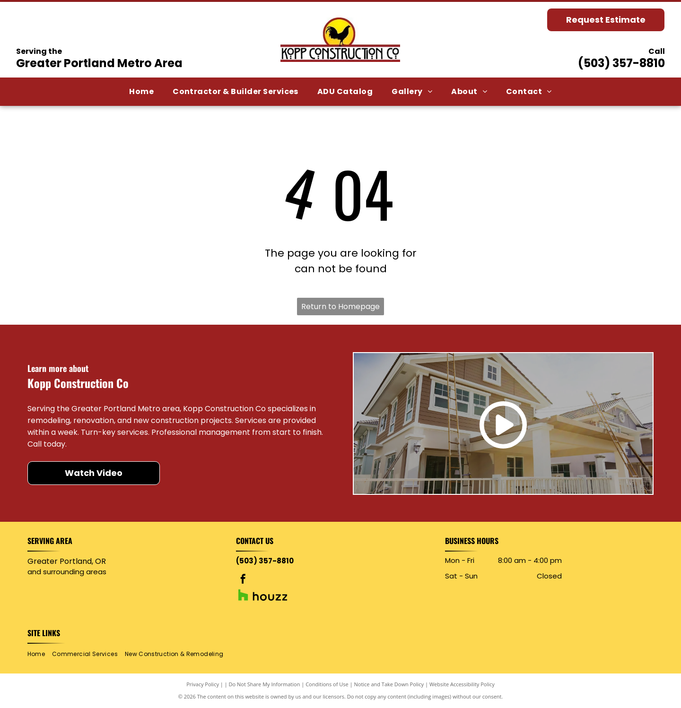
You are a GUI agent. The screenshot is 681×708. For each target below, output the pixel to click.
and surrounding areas (66, 572)
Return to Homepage (340, 306)
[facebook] (243, 580)
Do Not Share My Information (264, 684)
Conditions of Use (327, 684)
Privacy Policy (202, 684)
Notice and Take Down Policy (389, 684)
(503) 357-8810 (621, 63)
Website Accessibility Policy (462, 684)
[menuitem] (141, 92)
